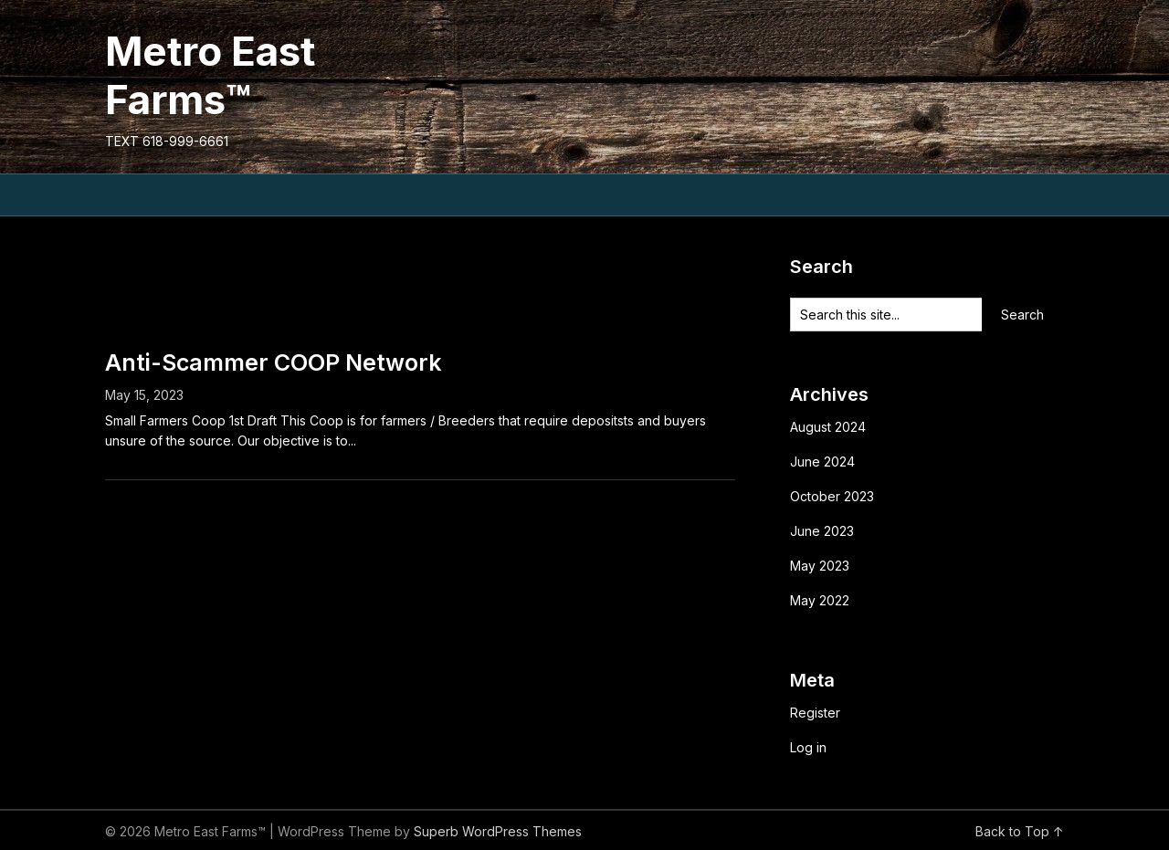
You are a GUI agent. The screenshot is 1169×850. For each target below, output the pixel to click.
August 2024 (828, 427)
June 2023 (822, 531)
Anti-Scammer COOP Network (273, 362)
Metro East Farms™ (210, 75)
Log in (808, 747)
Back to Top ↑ (1019, 831)
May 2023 (819, 565)
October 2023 (832, 496)
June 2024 (822, 461)
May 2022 (819, 600)
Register (815, 712)
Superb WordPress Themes (498, 831)
